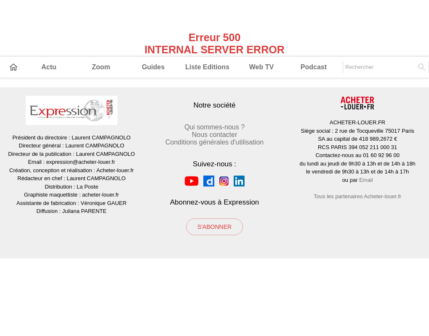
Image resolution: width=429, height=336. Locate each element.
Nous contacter (214, 212)
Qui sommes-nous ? (214, 204)
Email (366, 258)
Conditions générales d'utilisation (214, 219)
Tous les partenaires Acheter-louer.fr (357, 274)
